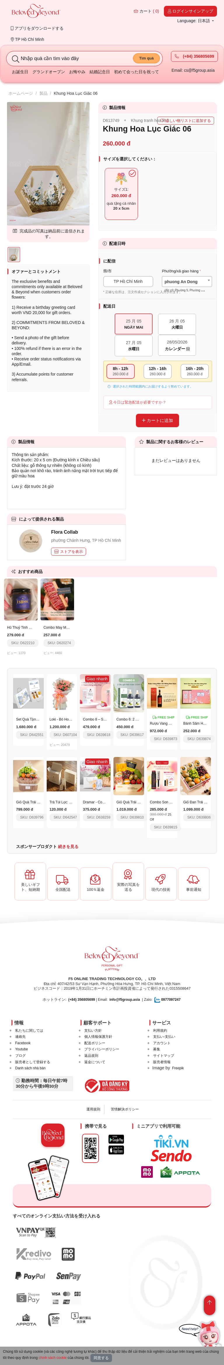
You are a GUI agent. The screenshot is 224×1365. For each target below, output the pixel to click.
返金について (94, 1062)
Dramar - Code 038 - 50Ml (103, 802)
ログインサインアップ (190, 11)
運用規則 (93, 1109)
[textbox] (187, 286)
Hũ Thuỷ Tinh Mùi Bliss (25, 627)
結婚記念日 (100, 71)
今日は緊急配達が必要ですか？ (138, 402)
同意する (101, 1358)
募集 (156, 1049)
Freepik (178, 1068)
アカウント (162, 1043)
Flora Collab (64, 532)
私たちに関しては (29, 1030)
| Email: (88, 1000)
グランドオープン (48, 71)
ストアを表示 (68, 551)
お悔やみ (77, 71)
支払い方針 (93, 1030)
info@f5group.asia (124, 1000)
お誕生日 (20, 71)
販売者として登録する (32, 1062)
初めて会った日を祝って (136, 71)
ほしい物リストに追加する (185, 120)
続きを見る (68, 846)
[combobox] (187, 281)
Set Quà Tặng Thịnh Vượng (37, 719)
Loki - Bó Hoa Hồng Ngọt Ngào (74, 719)
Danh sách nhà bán (30, 1068)
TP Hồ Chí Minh (27, 39)
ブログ (20, 1056)
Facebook (23, 1043)
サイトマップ (163, 1056)
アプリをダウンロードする (37, 28)
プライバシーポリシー (101, 1049)
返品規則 (91, 1056)
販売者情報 (162, 1062)
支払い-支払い (164, 1037)
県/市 (107, 271)
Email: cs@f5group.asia (193, 70)
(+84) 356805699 (194, 56)
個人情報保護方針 (98, 1037)
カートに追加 (157, 420)
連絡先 (20, 1037)
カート (146, 11)
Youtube (21, 1049)
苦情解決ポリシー (125, 1109)
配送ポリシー (94, 1043)
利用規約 (160, 1030)
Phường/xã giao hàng (180, 271)
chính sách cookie (52, 1358)
